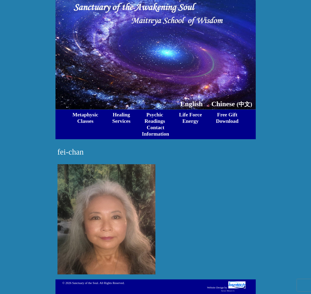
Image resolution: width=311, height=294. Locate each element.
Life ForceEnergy (190, 118)
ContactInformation (155, 131)
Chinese (231, 104)
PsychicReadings (154, 118)
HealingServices (121, 118)
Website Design (215, 287)
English (191, 104)
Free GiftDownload (227, 118)
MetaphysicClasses (85, 118)
